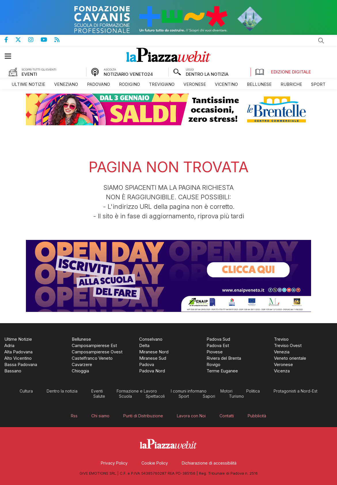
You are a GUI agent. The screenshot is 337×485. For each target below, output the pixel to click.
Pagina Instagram (34, 40)
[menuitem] (28, 84)
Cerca (321, 40)
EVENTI (29, 74)
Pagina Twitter (21, 40)
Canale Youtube (47, 40)
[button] (10, 56)
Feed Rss (60, 40)
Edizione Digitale (283, 72)
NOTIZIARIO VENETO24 (128, 74)
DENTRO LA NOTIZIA (207, 74)
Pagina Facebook (9, 40)
